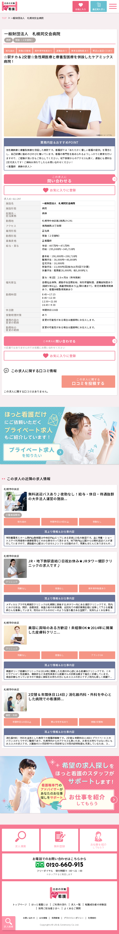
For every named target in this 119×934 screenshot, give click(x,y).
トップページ (20, 904)
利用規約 (92, 917)
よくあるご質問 (72, 908)
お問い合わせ (29, 917)
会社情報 (43, 917)
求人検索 (8, 926)
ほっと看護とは (39, 904)
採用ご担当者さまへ (49, 908)
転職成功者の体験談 (95, 904)
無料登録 (59, 846)
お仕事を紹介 (98, 846)
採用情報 (56, 917)
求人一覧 (76, 904)
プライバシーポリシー (74, 917)
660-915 (65, 865)
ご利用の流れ (59, 904)
